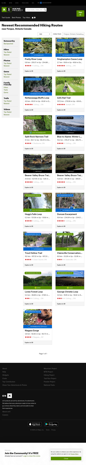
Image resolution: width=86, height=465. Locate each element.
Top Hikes (26, 17)
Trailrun (25, 2)
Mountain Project (50, 368)
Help (4, 372)
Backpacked (8, 44)
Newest (6, 55)
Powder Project (49, 382)
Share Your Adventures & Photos (14, 385)
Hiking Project (49, 375)
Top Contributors (8, 382)
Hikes (6, 87)
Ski (33, 2)
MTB (10, 2)
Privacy (53, 430)
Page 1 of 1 (43, 354)
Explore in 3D (29, 71)
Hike (17, 2)
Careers (5, 415)
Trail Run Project (50, 378)
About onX (6, 412)
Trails (6, 90)
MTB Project (48, 372)
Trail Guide (6, 17)
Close (66, 458)
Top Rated (7, 52)
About (4, 368)
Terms (47, 430)
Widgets (5, 375)
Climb (4, 2)
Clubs (4, 378)
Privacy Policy (74, 454)
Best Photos (16, 17)
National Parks (49, 385)
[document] (66, 455)
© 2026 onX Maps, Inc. (37, 430)
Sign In (80, 13)
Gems (6, 92)
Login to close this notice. (32, 456)
